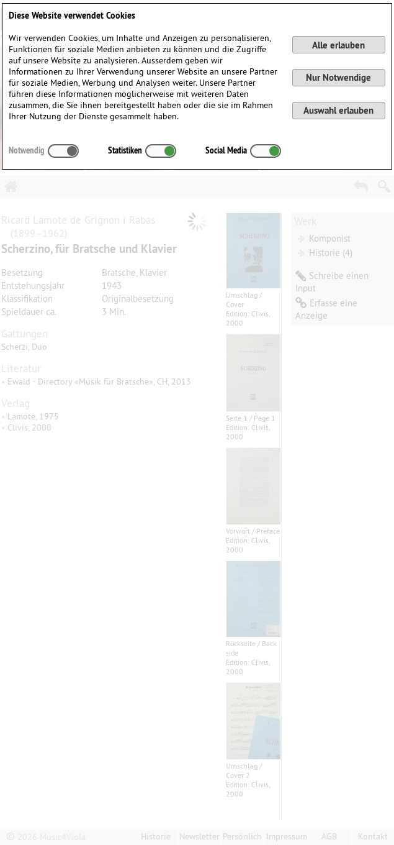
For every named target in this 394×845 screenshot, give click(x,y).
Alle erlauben (338, 45)
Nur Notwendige (338, 77)
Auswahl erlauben (338, 110)
